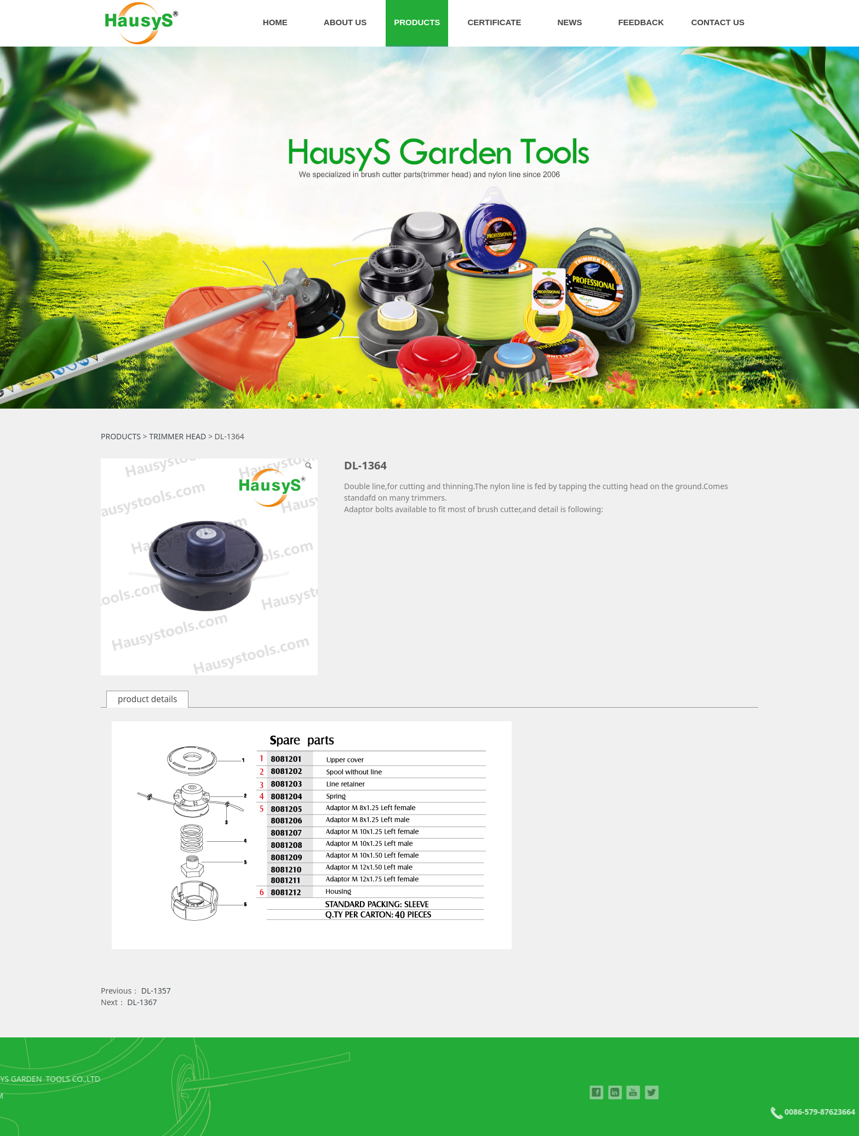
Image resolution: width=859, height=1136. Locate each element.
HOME (275, 22)
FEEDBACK (640, 22)
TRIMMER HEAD (177, 436)
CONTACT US (718, 22)
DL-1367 (142, 1002)
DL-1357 (156, 990)
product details (147, 699)
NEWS (569, 22)
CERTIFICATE (494, 22)
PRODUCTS (417, 22)
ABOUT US (345, 22)
